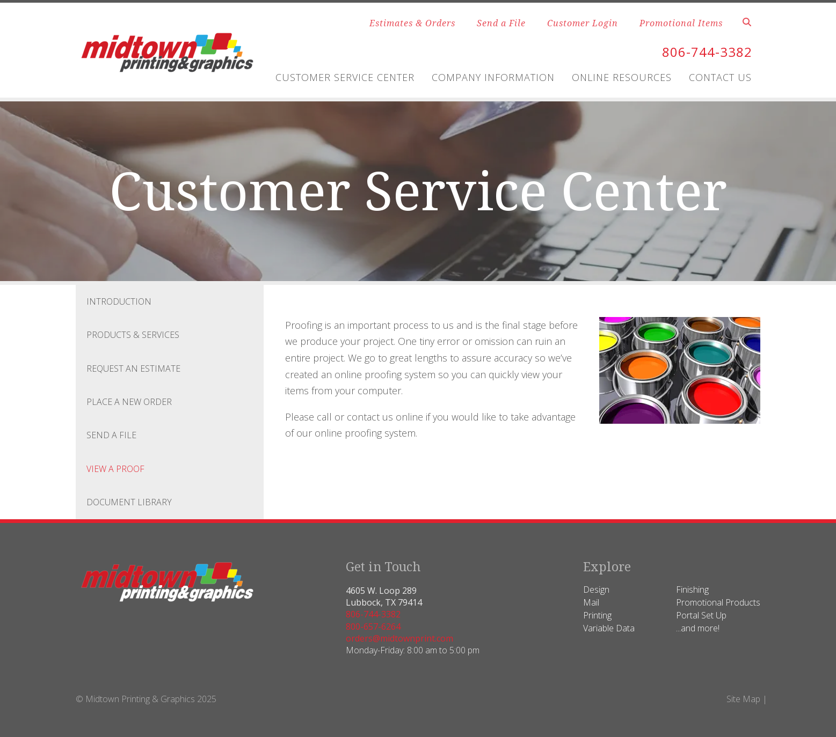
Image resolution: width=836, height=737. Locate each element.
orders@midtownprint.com (399, 638)
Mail (591, 602)
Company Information (493, 77)
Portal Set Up (701, 615)
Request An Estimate (133, 368)
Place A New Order (129, 402)
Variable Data (609, 628)
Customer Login (582, 23)
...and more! (697, 628)
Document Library (129, 502)
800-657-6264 (373, 626)
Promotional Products (718, 602)
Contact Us (720, 77)
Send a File (501, 23)
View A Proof (115, 469)
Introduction (118, 301)
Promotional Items (681, 23)
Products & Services (132, 335)
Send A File (111, 435)
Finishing (692, 589)
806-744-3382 (707, 52)
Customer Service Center (345, 77)
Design (596, 589)
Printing (597, 615)
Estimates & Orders (412, 23)
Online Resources (622, 77)
